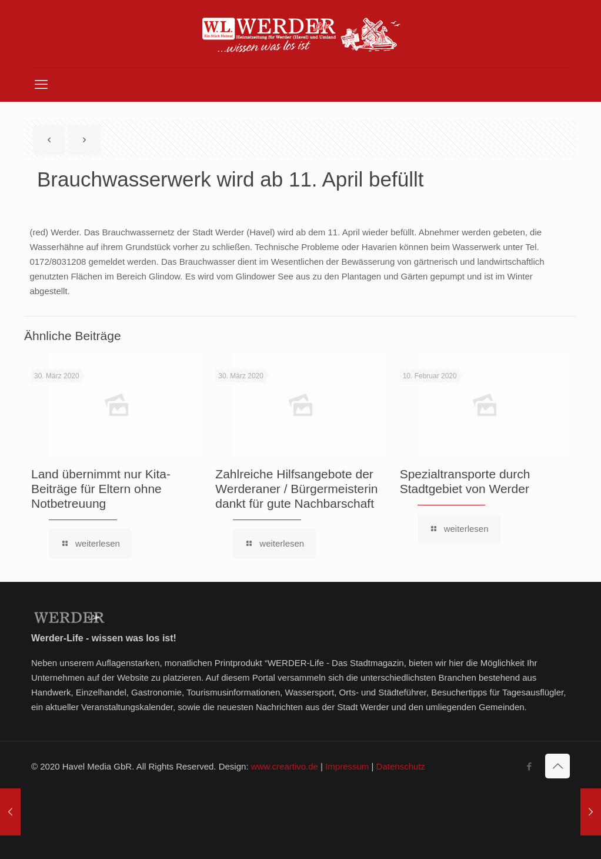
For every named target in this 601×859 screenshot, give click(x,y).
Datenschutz (400, 766)
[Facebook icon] (529, 766)
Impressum (347, 766)
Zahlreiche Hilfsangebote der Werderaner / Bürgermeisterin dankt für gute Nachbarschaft (296, 488)
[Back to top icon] (557, 766)
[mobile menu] (41, 85)
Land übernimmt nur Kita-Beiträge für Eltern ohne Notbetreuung (101, 488)
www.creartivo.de (284, 766)
